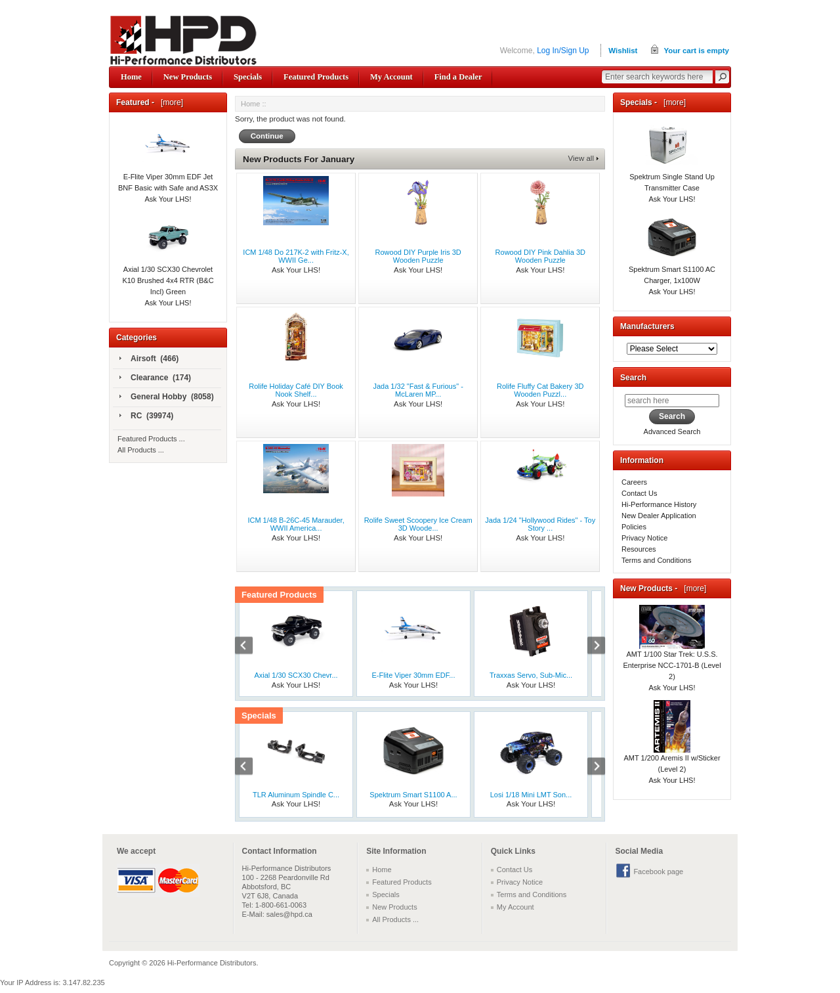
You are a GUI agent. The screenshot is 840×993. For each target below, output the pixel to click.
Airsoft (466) (148, 359)
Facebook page (658, 871)
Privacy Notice (644, 538)
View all (581, 158)
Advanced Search (672, 431)
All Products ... (140, 450)
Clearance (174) (155, 378)
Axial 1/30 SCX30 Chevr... (295, 675)
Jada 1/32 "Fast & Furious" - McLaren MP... (418, 390)
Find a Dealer (458, 76)
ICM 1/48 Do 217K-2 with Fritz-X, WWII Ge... (295, 256)
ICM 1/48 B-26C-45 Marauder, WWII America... (295, 524)
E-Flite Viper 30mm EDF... (413, 675)
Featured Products (316, 76)
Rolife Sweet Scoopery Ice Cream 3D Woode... (418, 524)
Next (589, 646)
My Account (391, 76)
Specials (248, 76)
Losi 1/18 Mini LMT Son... (531, 795)
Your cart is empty (696, 51)
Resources (638, 549)
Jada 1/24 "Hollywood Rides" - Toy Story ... (540, 524)
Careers (634, 482)
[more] (169, 102)
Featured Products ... (151, 439)
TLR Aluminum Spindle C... (296, 795)
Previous (250, 646)
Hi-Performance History (658, 504)
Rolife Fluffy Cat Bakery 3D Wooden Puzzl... (540, 390)
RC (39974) (146, 416)
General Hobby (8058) (166, 397)
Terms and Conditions (656, 560)
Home (131, 76)
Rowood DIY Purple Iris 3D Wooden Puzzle (418, 256)
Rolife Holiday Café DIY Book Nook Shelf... (296, 390)
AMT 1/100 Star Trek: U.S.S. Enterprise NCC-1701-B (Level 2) (672, 651)
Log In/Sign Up (563, 50)
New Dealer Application (658, 515)
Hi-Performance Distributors (212, 963)
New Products (187, 76)
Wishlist (622, 51)
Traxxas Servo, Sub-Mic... (531, 675)
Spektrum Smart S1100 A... (413, 795)
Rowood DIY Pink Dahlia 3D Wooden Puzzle (540, 256)
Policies (633, 527)
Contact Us (639, 493)
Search (633, 377)
